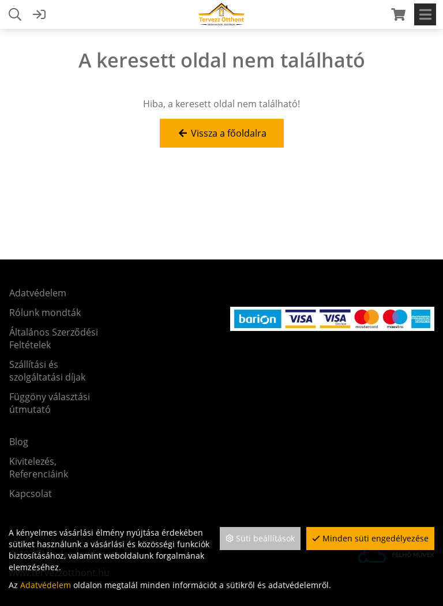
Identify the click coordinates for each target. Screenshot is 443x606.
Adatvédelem (45, 584)
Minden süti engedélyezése (370, 538)
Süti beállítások (260, 538)
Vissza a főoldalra (221, 133)
